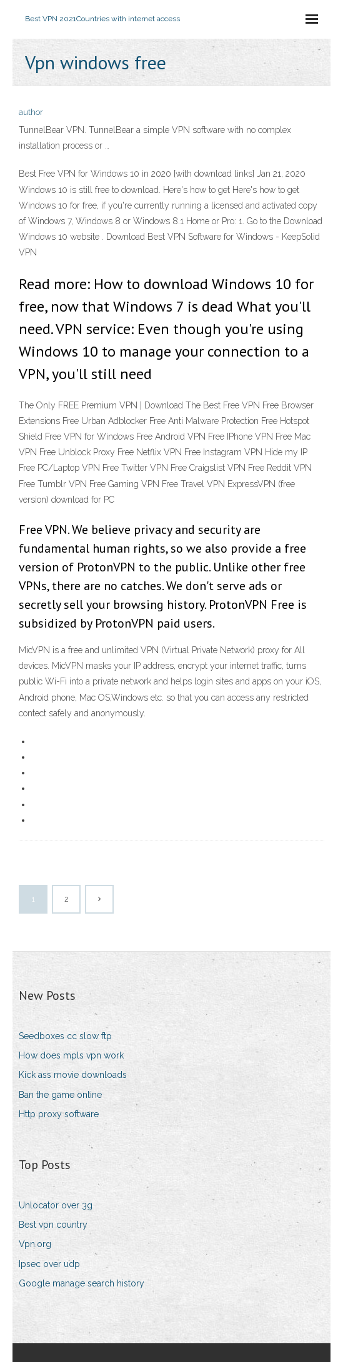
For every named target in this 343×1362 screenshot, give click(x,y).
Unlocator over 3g (55, 1205)
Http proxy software (59, 1114)
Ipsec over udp (49, 1264)
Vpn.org (35, 1244)
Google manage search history (81, 1283)
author (31, 112)
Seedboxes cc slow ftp (65, 1036)
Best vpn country (53, 1225)
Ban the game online (60, 1095)
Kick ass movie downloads (73, 1075)
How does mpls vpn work (71, 1055)
